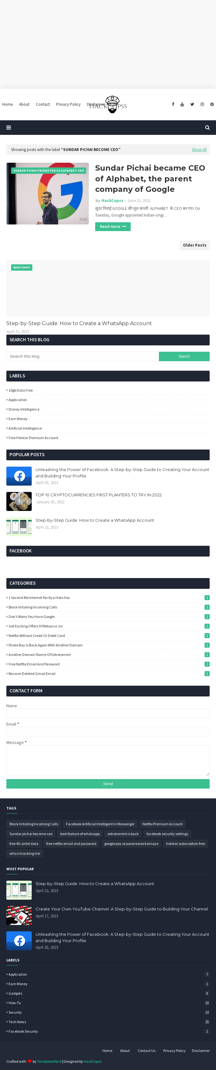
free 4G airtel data (24, 843)
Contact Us (146, 1050)
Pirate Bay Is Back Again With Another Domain (109, 645)
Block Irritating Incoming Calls (109, 607)
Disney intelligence (24, 409)
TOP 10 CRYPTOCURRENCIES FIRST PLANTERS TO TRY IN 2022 (99, 494)
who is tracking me (25, 853)
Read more (110, 226)
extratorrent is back (123, 833)
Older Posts (194, 245)
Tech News (109, 1021)
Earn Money (18, 418)
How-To (109, 1002)
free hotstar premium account (33, 437)
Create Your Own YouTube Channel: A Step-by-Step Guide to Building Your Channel (122, 908)
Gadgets (109, 993)
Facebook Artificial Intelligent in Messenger (100, 823)
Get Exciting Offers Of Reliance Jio (109, 626)
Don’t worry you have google (109, 616)
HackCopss (112, 200)
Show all (199, 149)
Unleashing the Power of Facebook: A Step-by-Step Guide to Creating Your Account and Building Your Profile (122, 472)
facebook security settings (167, 833)
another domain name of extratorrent (109, 654)
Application (18, 399)
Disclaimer (201, 1050)
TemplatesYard (49, 1061)
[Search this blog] (82, 356)
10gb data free (21, 390)
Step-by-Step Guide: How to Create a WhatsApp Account (79, 323)
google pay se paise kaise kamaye (131, 843)
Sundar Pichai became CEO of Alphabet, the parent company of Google (150, 178)
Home (107, 1050)
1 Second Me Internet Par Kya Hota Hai (109, 597)
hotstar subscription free (185, 843)
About (125, 1050)
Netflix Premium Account (162, 823)
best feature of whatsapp (80, 833)
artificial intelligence (25, 428)
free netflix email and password (109, 664)
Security (109, 1012)
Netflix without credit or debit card (109, 635)
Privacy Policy (174, 1050)
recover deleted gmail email (109, 673)
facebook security (109, 1031)
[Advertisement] (108, 44)
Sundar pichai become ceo (31, 833)
